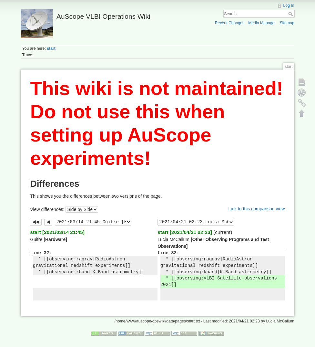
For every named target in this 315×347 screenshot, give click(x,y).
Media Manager (262, 23)
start (51, 48)
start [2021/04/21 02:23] (185, 232)
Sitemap (287, 23)
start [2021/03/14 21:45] (57, 232)
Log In (288, 5)
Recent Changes (229, 23)
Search (291, 14)
